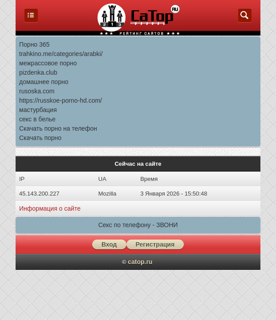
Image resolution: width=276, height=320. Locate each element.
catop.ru (140, 261)
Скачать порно (40, 137)
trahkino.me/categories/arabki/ (61, 53)
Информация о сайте (50, 208)
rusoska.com (36, 91)
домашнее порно (43, 81)
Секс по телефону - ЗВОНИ (138, 224)
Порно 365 (34, 44)
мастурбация (38, 109)
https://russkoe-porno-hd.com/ (60, 100)
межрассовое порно (48, 63)
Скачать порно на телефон (58, 128)
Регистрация (155, 244)
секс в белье (37, 119)
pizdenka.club (38, 72)
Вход (109, 244)
